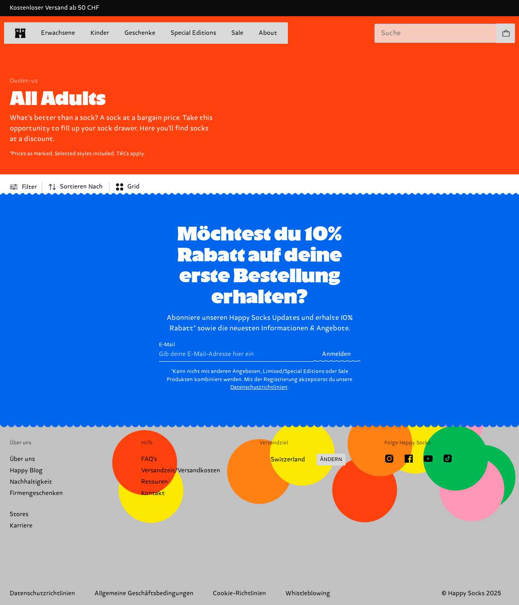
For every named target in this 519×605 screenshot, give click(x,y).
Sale (237, 33)
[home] (20, 33)
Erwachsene (58, 33)
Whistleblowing (307, 593)
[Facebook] (408, 458)
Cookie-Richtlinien (239, 593)
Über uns (22, 459)
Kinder (99, 33)
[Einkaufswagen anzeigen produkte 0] (505, 33)
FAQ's (149, 459)
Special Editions (193, 33)
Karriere (21, 525)
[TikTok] (447, 458)
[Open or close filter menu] (23, 187)
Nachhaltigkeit (31, 481)
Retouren (154, 481)
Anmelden (336, 354)
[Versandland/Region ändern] (302, 460)
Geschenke (139, 33)
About (268, 33)
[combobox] (435, 33)
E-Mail (236, 352)
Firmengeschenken (36, 493)
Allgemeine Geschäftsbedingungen (143, 593)
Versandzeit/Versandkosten (180, 470)
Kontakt (153, 493)
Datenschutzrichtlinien (258, 387)
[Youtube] (428, 458)
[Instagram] (389, 458)
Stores (19, 514)
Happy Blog (26, 470)
